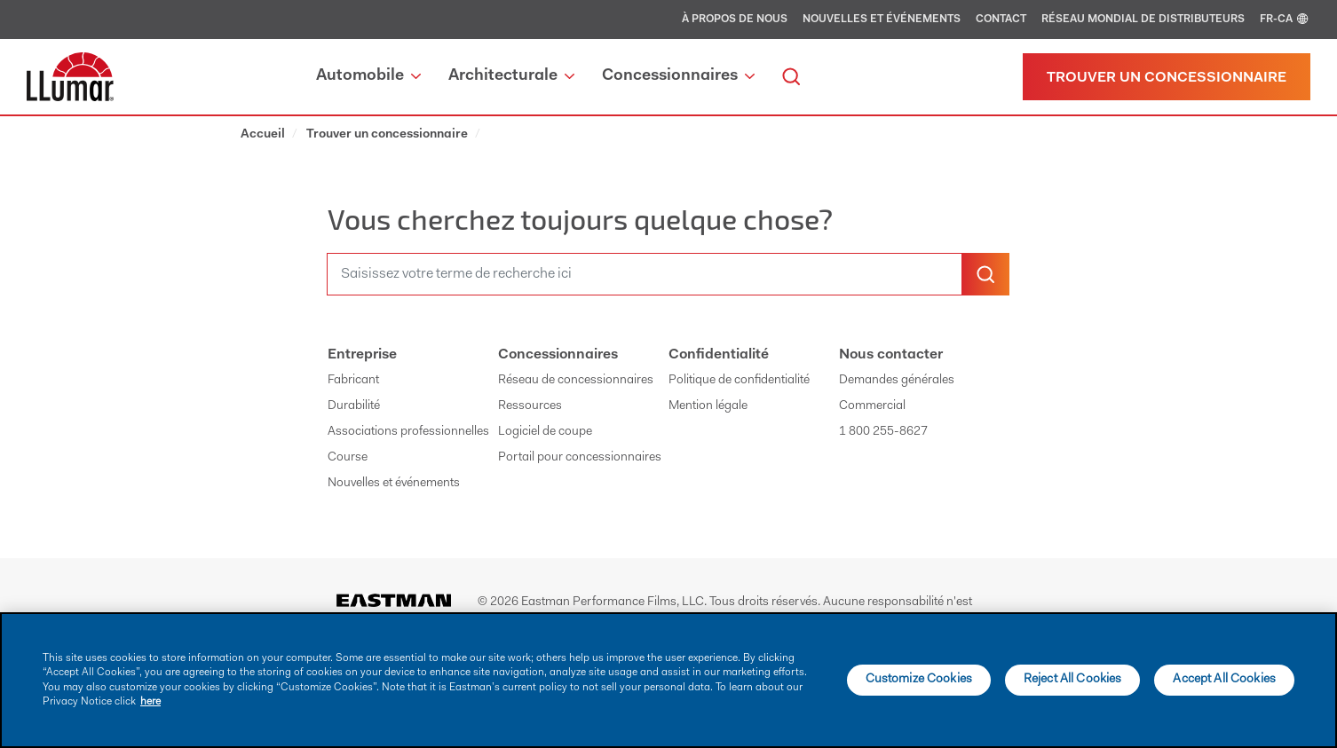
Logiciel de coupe (545, 432)
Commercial (872, 406)
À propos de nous (734, 19)
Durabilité (354, 406)
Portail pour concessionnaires (579, 458)
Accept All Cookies (1224, 679)
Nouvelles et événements (882, 19)
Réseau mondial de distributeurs (1143, 19)
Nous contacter (891, 355)
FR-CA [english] (1285, 19)
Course (348, 458)
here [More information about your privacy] (150, 702)
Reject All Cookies (1073, 679)
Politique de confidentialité (739, 380)
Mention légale (708, 406)
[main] (668, 680)
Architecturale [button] (511, 76)
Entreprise (362, 355)
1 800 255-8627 (883, 432)
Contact (1001, 19)
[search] (791, 76)
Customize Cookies (919, 679)
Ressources (530, 406)
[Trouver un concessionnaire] (1166, 76)
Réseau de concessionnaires (575, 380)
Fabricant (353, 380)
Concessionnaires (558, 355)
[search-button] (985, 274)
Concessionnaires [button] (678, 76)
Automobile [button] (368, 76)
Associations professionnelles (408, 432)
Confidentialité (718, 355)
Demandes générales (896, 380)
